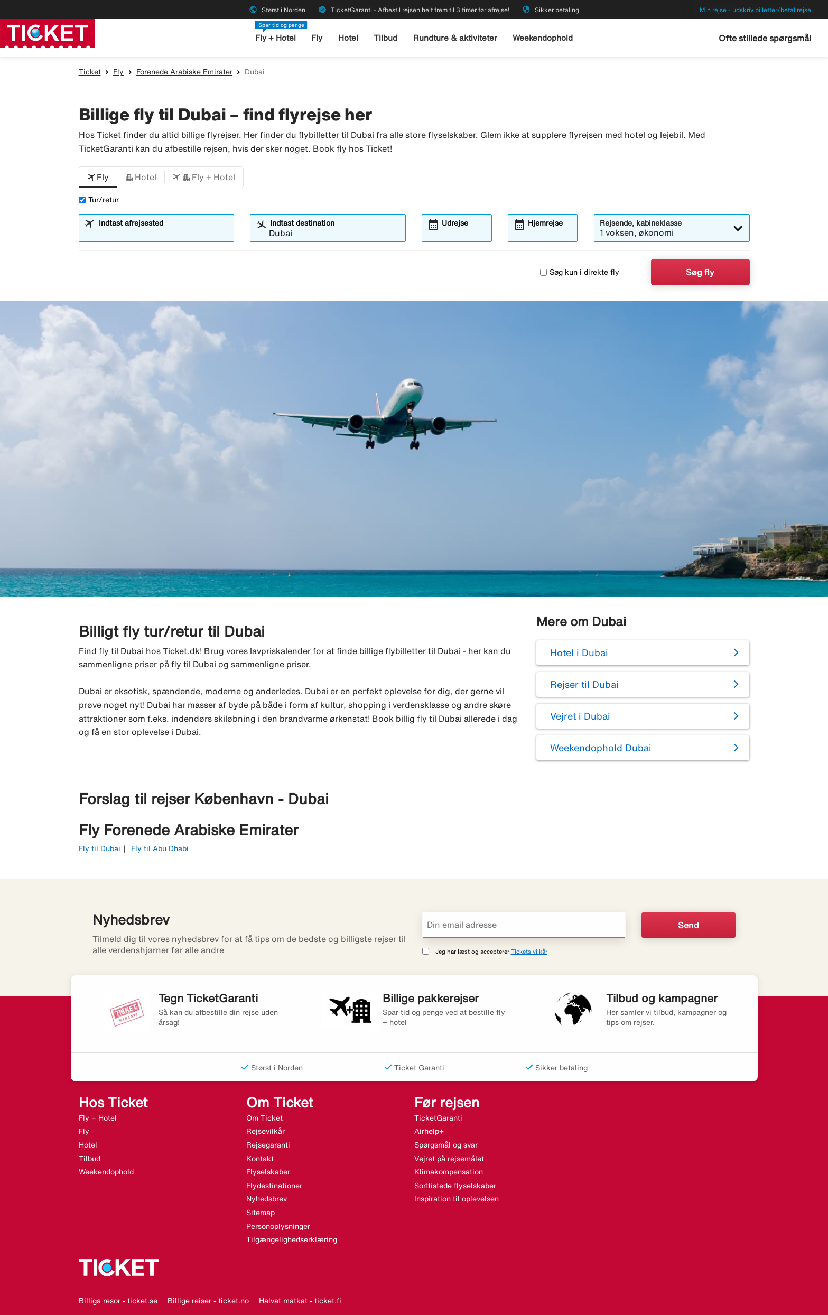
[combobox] (162, 233)
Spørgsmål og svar (446, 1145)
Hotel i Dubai (579, 652)
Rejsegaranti (268, 1145)
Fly (316, 38)
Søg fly (700, 272)
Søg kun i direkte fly (579, 272)
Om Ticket (264, 1118)
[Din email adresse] (524, 925)
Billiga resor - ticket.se (118, 1300)
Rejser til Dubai (584, 684)
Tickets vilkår (529, 951)
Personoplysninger (278, 1226)
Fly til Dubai (99, 848)
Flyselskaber (268, 1172)
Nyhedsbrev (266, 1198)
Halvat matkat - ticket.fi (300, 1300)
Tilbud (385, 38)
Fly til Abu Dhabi (160, 848)
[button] (98, 177)
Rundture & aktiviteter (455, 38)
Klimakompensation (448, 1172)
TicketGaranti (438, 1118)
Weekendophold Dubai (601, 747)
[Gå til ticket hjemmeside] (47, 32)
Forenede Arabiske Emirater (184, 72)
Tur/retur (99, 199)
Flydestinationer (274, 1185)
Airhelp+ (429, 1131)
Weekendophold (543, 38)
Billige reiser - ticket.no (208, 1300)
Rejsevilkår (265, 1131)
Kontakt (260, 1158)
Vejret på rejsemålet (449, 1158)
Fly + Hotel (275, 38)
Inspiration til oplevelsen (456, 1198)
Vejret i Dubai (580, 716)
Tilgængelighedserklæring (291, 1239)
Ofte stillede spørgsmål (765, 38)
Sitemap (260, 1212)
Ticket (90, 72)
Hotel (348, 38)
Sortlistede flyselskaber (455, 1185)
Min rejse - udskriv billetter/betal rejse (755, 9)
